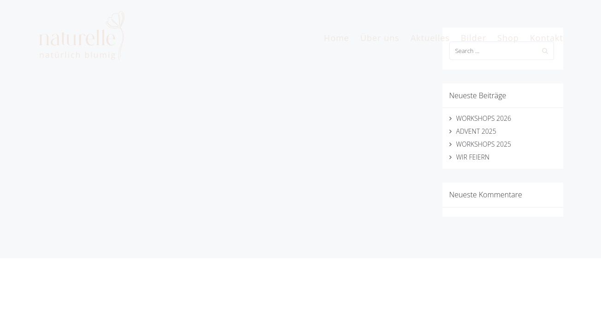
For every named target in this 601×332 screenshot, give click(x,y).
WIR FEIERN (472, 157)
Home (336, 37)
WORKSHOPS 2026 (483, 118)
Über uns (380, 37)
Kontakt (546, 37)
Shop (508, 37)
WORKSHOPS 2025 (483, 144)
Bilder (473, 37)
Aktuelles (430, 37)
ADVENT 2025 (476, 131)
